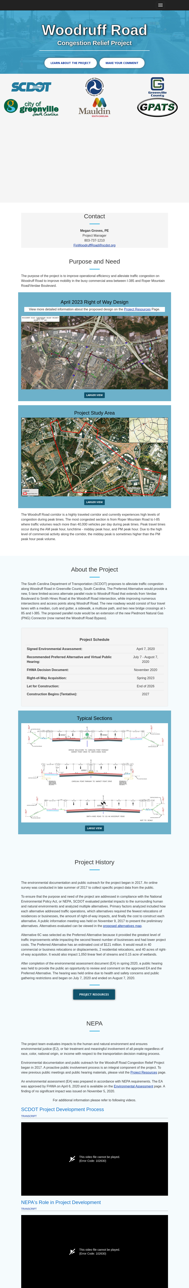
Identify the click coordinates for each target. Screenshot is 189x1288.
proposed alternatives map (122, 925)
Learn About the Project (71, 63)
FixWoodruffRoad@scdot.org (95, 244)
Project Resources (137, 308)
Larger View (94, 394)
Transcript (29, 1115)
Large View (94, 827)
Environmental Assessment (133, 1085)
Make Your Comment (122, 63)
